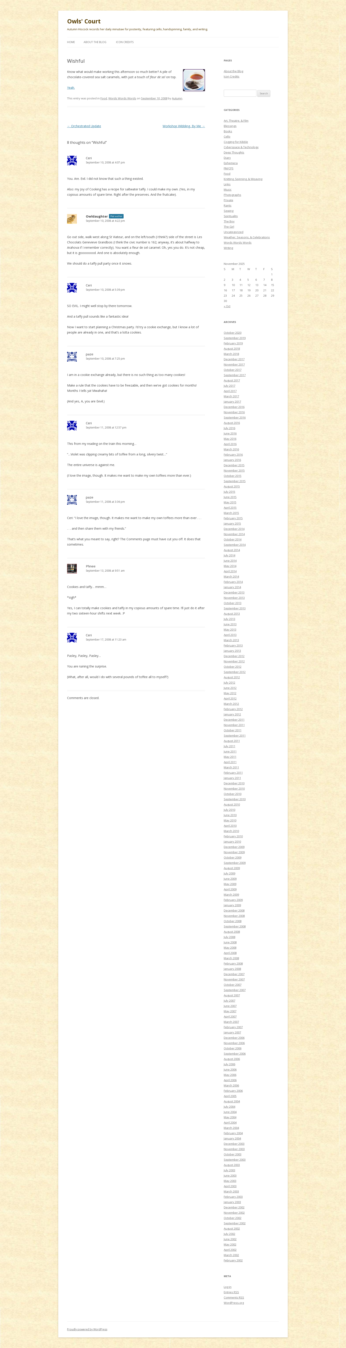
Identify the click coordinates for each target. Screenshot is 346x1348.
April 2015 (230, 508)
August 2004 (232, 1101)
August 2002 (232, 1228)
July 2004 (229, 1107)
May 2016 (230, 439)
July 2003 (229, 1170)
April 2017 (230, 391)
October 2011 (232, 730)
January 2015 (232, 523)
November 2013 (234, 598)
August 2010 (232, 804)
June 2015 (230, 497)
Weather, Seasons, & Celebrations (247, 237)
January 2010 (232, 842)
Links (227, 184)
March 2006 (231, 1085)
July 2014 (229, 555)
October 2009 (232, 857)
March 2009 (231, 895)
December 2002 (234, 1207)
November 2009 (234, 852)
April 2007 (230, 1016)
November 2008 (234, 916)
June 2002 (230, 1239)
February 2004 (233, 1133)
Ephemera (231, 163)
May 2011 (230, 757)
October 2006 (232, 1048)
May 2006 (230, 1075)
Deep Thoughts (234, 152)
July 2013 (229, 619)
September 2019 (235, 338)
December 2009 (234, 847)
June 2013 (230, 624)
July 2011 (229, 746)
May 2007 (230, 1011)
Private (228, 200)
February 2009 (233, 900)
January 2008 (232, 969)
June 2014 (230, 561)
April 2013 (230, 635)
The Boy (229, 221)
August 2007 (232, 995)
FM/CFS (228, 168)
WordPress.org (234, 1303)
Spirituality (231, 216)
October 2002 (232, 1218)
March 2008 (231, 958)
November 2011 (234, 725)
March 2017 (231, 396)
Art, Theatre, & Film (236, 121)
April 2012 (230, 698)
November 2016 (234, 412)
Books (228, 131)
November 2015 (234, 470)
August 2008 (232, 932)
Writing (228, 248)
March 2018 (231, 354)
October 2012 (232, 667)
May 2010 (230, 820)
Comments (234, 1297)
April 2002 (230, 1250)
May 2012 (230, 693)
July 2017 (229, 386)
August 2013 (232, 614)
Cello (227, 136)
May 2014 (230, 566)
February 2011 (233, 773)
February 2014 (233, 582)
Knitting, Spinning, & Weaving (243, 179)
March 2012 (231, 704)
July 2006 (229, 1064)
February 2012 (233, 709)
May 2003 (230, 1181)
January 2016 (232, 460)
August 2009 (232, 868)
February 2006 (233, 1091)
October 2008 (232, 921)
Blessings (230, 126)
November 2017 (234, 364)
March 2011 (231, 767)
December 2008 (234, 910)
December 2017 (234, 359)
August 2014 (232, 550)
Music (227, 189)
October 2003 (232, 1154)
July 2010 (229, 810)
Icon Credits (125, 42)
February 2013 (233, 645)
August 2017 (232, 380)
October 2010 (232, 794)
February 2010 (233, 836)
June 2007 (230, 1006)
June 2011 (230, 751)
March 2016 (231, 449)
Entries (231, 1292)
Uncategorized (233, 232)
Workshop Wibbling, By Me (184, 126)
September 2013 (235, 608)
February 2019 (233, 343)
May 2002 (230, 1244)
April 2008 (230, 953)
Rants (227, 205)
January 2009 (232, 905)
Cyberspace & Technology (241, 147)
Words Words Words (122, 98)
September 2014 (235, 545)
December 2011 (234, 720)
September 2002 (235, 1223)
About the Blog (95, 42)
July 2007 (229, 1001)
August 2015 (232, 486)
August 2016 (232, 423)
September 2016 (235, 417)
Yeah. (71, 87)
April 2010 (230, 826)
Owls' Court (84, 21)
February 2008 (233, 963)
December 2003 (234, 1144)
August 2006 (232, 1059)
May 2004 (230, 1117)
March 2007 (231, 1022)
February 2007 (233, 1027)
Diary (227, 158)
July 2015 (229, 492)
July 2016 (229, 428)
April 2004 (230, 1122)
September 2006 (235, 1054)
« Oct (227, 306)
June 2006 (230, 1069)
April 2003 (230, 1186)
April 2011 (230, 762)
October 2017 (232, 370)
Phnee (91, 566)
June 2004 (230, 1112)
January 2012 (232, 714)
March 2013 (231, 640)
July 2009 (229, 873)
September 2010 (235, 799)
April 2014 (230, 571)
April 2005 (230, 1096)
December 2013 (234, 592)
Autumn (177, 98)
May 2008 (230, 948)
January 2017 (232, 402)
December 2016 (234, 407)
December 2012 (234, 656)
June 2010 (230, 815)
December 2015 (234, 465)
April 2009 (230, 889)
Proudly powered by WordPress (87, 1329)
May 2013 (230, 629)
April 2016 (230, 444)
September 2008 (235, 926)
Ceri (89, 158)
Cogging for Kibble (236, 142)
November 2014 (234, 534)
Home (71, 42)
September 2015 (235, 481)
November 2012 (234, 661)
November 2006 (234, 1043)
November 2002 (234, 1213)
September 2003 (235, 1160)
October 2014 (232, 539)
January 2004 (232, 1138)
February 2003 (233, 1197)
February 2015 (233, 518)
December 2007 (234, 974)
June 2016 (230, 433)
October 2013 (232, 603)
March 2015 (231, 513)
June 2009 (230, 879)
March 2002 (231, 1255)
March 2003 (231, 1191)
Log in (227, 1287)
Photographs (232, 195)
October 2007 (232, 985)
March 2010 (231, 831)
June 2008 (230, 942)
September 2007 (235, 990)
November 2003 (234, 1149)
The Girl (229, 227)
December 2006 (234, 1038)
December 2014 (234, 529)
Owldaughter (97, 216)
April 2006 (230, 1080)
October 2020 (232, 333)
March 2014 (231, 576)
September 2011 (235, 736)
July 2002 (229, 1234)
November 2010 (234, 789)
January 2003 (232, 1202)
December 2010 (234, 783)
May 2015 (230, 502)
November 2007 (234, 979)
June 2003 (230, 1175)
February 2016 (233, 455)
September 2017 (235, 375)
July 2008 (229, 937)
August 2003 (232, 1165)
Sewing (228, 211)
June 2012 (230, 688)
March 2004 (231, 1128)
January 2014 (232, 587)
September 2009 (235, 863)
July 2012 (229, 682)
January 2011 (232, 778)
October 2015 (232, 476)
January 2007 (232, 1032)
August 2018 (232, 349)
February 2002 (233, 1260)
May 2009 (230, 884)
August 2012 (232, 677)
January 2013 (232, 651)
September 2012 (235, 672)
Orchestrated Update (84, 126)
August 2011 (232, 741)
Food (103, 98)
